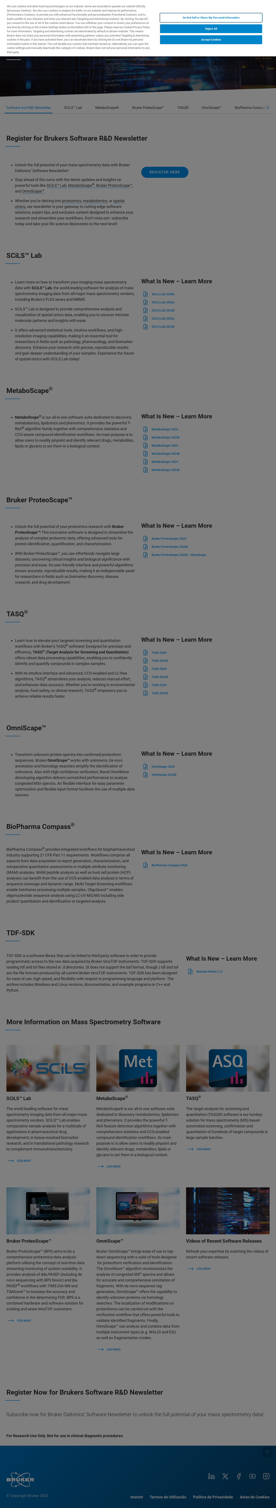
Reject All (211, 28)
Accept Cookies (211, 39)
